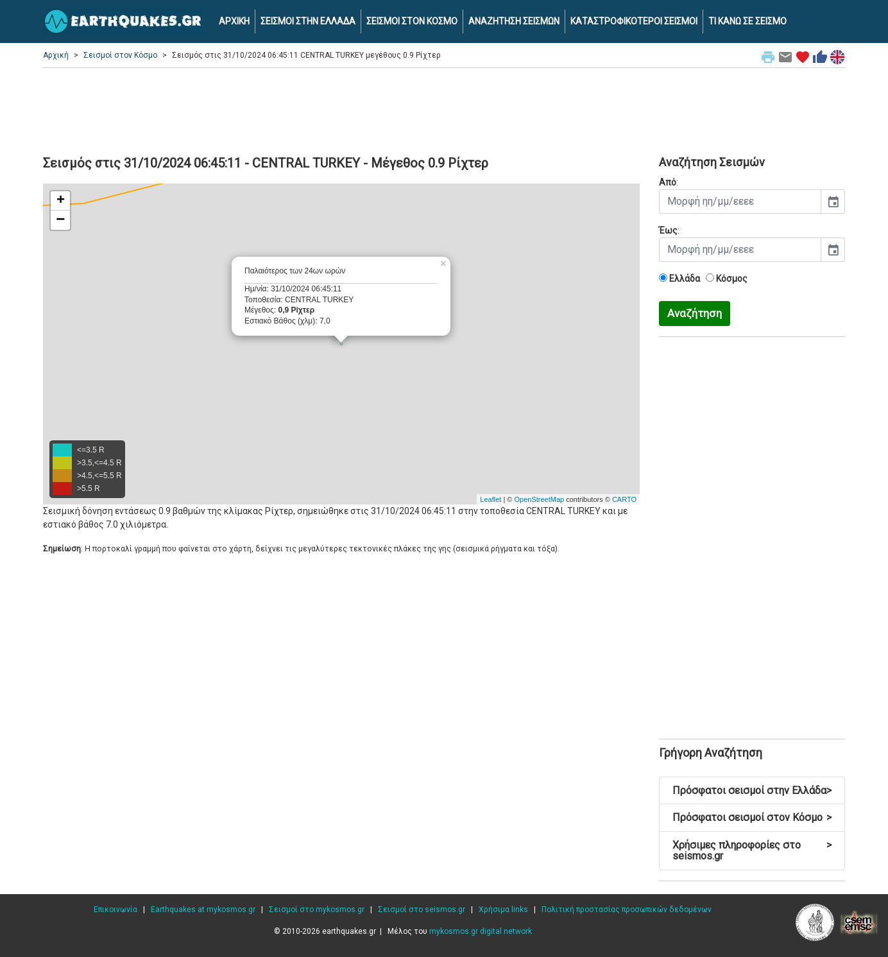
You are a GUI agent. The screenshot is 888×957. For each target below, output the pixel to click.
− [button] (60, 220)
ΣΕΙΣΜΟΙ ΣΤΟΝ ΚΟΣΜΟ (411, 21)
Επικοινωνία (115, 909)
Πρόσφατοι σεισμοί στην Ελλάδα (752, 790)
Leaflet (490, 499)
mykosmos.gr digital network (480, 931)
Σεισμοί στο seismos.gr (421, 909)
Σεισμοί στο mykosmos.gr (316, 909)
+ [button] (60, 201)
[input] (740, 201)
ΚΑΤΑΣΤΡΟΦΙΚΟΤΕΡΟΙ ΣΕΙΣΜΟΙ (633, 21)
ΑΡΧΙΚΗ (234, 21)
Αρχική (56, 55)
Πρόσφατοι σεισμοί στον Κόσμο (752, 817)
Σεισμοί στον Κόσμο (120, 55)
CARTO (624, 499)
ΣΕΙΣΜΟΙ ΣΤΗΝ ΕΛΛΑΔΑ (307, 21)
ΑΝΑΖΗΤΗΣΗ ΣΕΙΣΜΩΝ (513, 21)
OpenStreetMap (539, 499)
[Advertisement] (444, 110)
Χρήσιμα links (503, 909)
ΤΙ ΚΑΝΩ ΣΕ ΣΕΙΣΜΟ (747, 21)
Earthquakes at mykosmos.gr (203, 909)
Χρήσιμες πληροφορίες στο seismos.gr (752, 851)
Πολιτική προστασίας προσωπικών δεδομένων (627, 909)
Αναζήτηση (694, 313)
